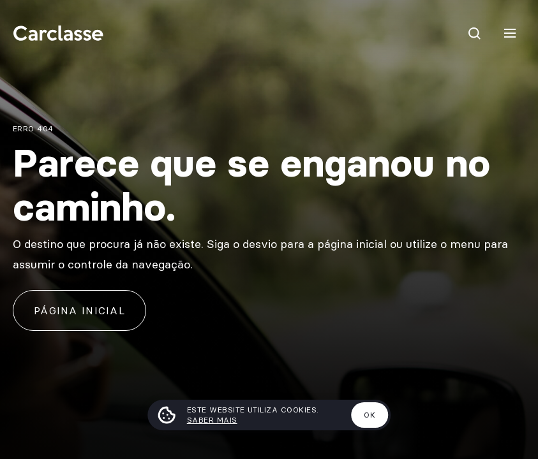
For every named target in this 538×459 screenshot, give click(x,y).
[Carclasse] (58, 33)
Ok (369, 414)
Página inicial (79, 310)
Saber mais (212, 420)
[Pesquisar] (474, 33)
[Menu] (510, 33)
